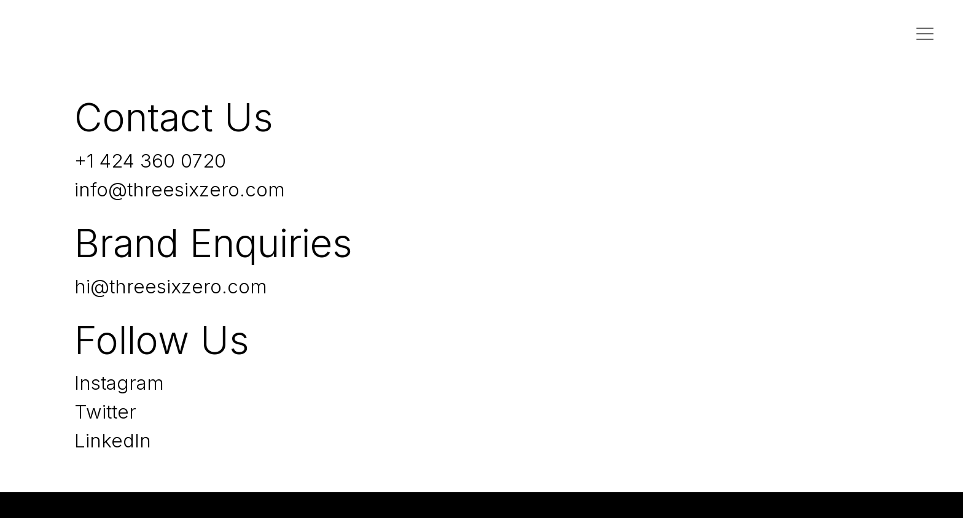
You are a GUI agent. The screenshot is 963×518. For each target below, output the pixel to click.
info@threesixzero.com (179, 189)
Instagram (119, 383)
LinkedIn (112, 440)
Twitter (105, 411)
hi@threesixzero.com (170, 286)
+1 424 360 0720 (150, 160)
